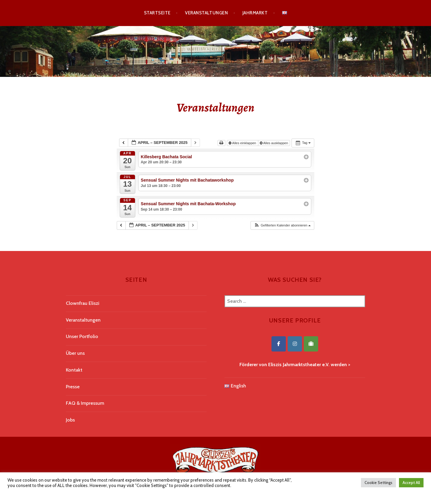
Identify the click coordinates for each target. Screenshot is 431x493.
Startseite (157, 13)
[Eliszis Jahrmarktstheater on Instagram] (295, 344)
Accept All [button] (411, 482)
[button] (282, 225)
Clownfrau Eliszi (82, 303)
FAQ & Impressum (85, 403)
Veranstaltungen (206, 13)
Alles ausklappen (274, 143)
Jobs (70, 420)
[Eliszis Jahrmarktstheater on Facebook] (278, 344)
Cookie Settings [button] (378, 482)
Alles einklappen (243, 143)
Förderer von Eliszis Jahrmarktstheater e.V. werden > (294, 364)
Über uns (75, 353)
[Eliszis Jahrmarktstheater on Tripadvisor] (311, 344)
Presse (73, 386)
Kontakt (74, 370)
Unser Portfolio (82, 336)
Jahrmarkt (255, 13)
